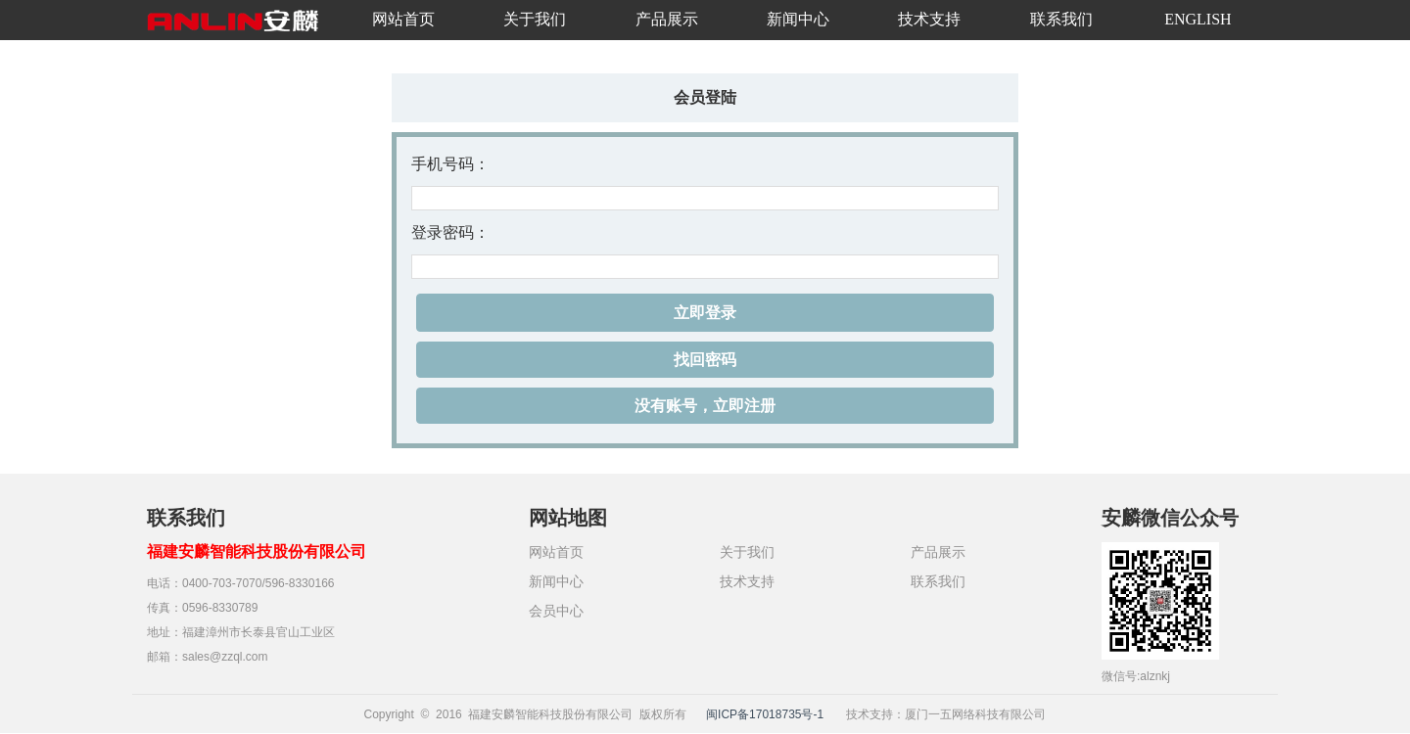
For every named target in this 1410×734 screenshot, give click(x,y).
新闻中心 (798, 19)
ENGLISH (1197, 19)
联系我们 (1061, 19)
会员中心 (556, 611)
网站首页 (403, 19)
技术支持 (929, 19)
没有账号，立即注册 (705, 405)
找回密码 (705, 359)
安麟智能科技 (235, 29)
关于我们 (534, 19)
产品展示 (666, 19)
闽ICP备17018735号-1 (764, 714)
